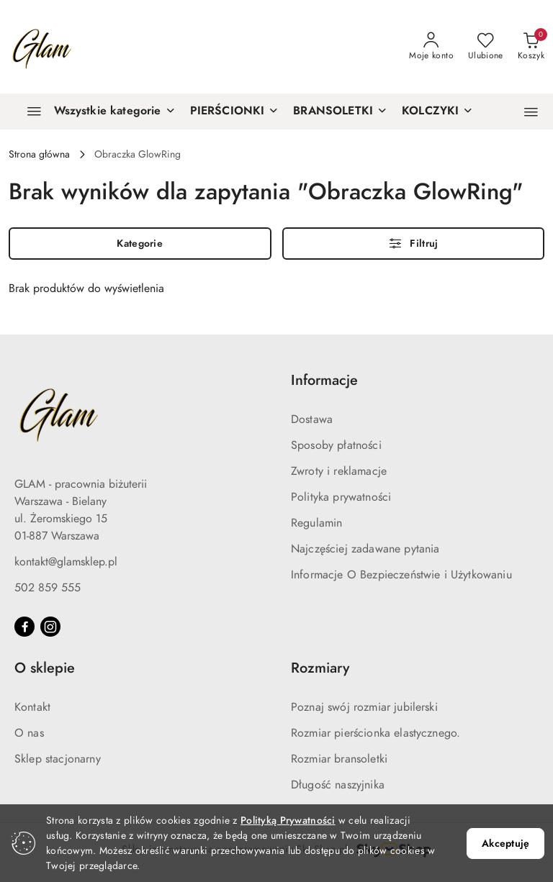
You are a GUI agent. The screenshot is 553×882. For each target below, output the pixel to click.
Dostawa (312, 419)
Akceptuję (505, 843)
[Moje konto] (431, 47)
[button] (531, 112)
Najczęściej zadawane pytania (365, 549)
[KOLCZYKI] (437, 111)
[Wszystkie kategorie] (95, 111)
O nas (29, 733)
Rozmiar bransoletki (339, 759)
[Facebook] (24, 627)
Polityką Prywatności (288, 820)
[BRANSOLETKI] (340, 111)
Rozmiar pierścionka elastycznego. (375, 733)
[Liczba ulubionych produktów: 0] (485, 47)
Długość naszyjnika (338, 785)
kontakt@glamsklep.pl (65, 562)
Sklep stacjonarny (57, 759)
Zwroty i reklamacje (339, 471)
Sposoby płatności (336, 445)
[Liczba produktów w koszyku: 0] (531, 47)
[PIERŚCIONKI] (234, 111)
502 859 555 (47, 588)
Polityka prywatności (341, 497)
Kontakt (32, 707)
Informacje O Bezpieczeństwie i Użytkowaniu (401, 575)
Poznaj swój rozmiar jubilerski (364, 707)
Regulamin (316, 523)
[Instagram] (50, 627)
